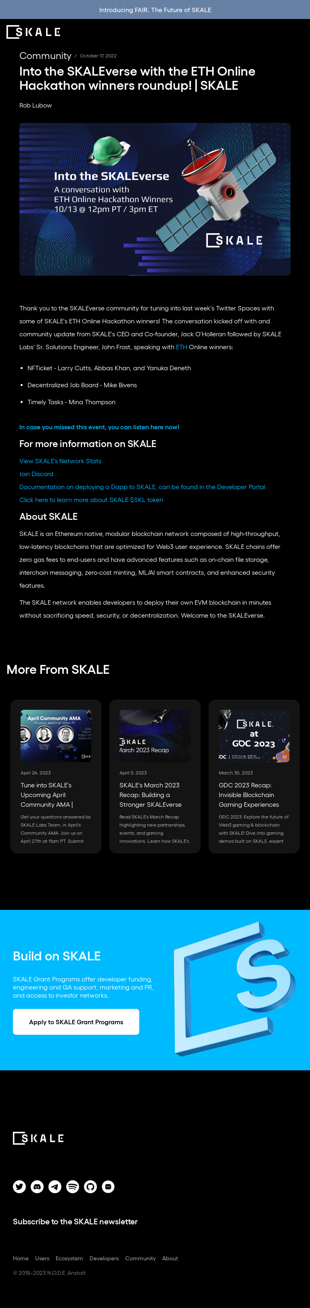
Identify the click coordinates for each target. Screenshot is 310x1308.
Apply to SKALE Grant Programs (76, 1021)
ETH (181, 346)
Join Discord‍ (36, 473)
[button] (298, 32)
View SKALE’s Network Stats (60, 460)
